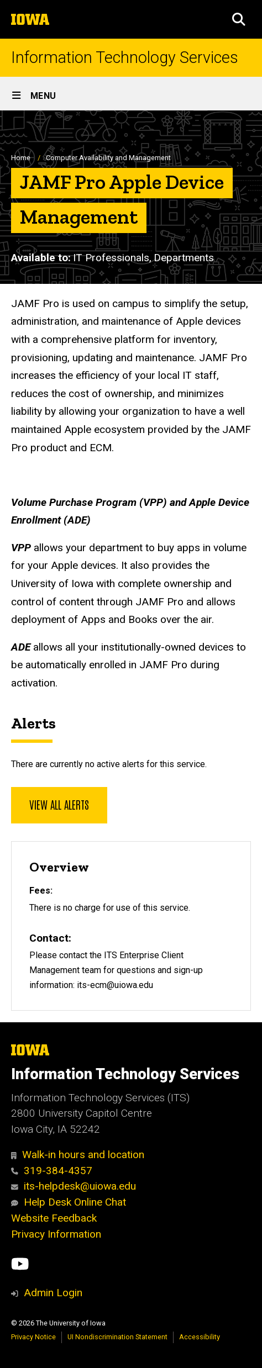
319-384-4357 (51, 1170)
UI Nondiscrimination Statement (117, 1337)
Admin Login (53, 1292)
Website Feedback (54, 1218)
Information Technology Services (124, 58)
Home (20, 158)
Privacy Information (56, 1234)
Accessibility (199, 1337)
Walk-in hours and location (77, 1154)
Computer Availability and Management (108, 158)
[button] (239, 19)
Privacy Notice (33, 1337)
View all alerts (59, 804)
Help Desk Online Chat (68, 1202)
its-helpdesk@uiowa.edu (73, 1186)
